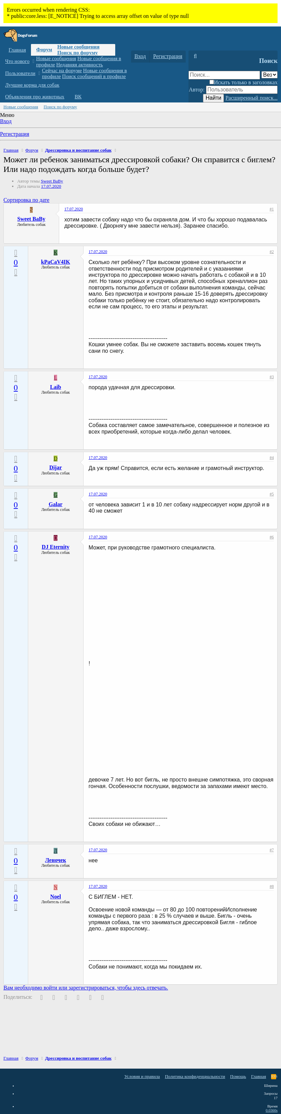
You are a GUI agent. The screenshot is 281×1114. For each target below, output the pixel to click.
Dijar (55, 467)
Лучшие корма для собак (32, 85)
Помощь (238, 1076)
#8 (272, 886)
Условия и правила (142, 1076)
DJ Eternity (55, 547)
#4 (272, 457)
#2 (272, 251)
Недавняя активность (79, 64)
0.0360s (272, 1110)
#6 (272, 537)
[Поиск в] (269, 74)
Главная (17, 50)
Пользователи (20, 73)
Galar (56, 504)
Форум (44, 49)
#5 (272, 494)
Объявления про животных (34, 96)
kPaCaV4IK (55, 262)
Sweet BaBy (52, 181)
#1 (272, 209)
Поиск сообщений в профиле (94, 76)
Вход (6, 121)
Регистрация (14, 134)
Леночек (55, 860)
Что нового (17, 61)
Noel (55, 896)
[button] (33, 61)
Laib (55, 387)
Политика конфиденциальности (195, 1076)
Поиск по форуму (77, 52)
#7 (272, 850)
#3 (272, 376)
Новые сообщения (78, 47)
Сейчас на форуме (62, 70)
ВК (78, 96)
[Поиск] (195, 56)
